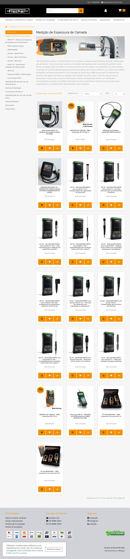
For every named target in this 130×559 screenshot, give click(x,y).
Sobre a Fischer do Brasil (15, 518)
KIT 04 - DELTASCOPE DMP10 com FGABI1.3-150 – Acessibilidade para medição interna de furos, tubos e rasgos (80, 247)
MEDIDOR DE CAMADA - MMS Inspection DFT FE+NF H (80, 131)
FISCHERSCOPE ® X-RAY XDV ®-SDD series (18, 96)
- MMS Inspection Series (14, 46)
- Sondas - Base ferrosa (14, 53)
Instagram (92, 521)
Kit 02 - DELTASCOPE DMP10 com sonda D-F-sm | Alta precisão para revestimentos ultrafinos (111, 189)
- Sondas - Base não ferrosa (15, 57)
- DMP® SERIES (11, 50)
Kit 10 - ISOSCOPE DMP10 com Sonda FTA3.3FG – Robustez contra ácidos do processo (80, 359)
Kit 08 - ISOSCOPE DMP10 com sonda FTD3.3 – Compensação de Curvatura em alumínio (111, 303)
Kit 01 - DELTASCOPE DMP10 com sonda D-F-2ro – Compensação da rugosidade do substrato (80, 189)
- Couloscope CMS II (13, 78)
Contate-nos (53, 518)
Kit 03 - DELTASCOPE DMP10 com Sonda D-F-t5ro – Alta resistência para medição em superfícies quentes (49, 246)
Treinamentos (10, 109)
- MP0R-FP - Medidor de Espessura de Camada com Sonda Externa (18, 41)
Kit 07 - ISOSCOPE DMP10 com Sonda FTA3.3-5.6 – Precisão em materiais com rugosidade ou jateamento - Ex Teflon (80, 304)
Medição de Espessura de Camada (22, 27)
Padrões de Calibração (13, 88)
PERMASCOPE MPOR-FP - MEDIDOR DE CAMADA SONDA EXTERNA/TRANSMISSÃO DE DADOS (49, 189)
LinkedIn (92, 524)
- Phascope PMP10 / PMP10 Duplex (18, 74)
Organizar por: (73, 93)
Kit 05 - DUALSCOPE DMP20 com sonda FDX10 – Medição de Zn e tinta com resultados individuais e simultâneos (111, 246)
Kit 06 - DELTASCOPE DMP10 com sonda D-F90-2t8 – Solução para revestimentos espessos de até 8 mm (49, 303)
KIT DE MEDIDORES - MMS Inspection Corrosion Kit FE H (49, 472)
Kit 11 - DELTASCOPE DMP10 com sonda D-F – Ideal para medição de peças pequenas (111, 359)
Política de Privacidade (15, 524)
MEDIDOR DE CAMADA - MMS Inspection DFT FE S (49, 415)
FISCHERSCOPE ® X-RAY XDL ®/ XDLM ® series (16, 83)
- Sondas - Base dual (13, 61)
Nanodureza (9, 105)
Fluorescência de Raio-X (14, 92)
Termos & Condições (13, 527)
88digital (121, 551)
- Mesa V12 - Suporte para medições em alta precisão (15, 66)
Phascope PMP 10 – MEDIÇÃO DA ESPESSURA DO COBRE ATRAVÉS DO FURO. (80, 416)
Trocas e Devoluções (14, 521)
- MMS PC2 (9, 71)
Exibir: (107, 93)
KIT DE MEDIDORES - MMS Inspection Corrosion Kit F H (111, 415)
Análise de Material (11, 101)
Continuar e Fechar (54, 549)
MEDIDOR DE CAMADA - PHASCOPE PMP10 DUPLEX (111, 131)
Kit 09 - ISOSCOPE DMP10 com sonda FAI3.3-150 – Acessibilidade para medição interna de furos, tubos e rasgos (49, 361)
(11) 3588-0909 (53, 521)
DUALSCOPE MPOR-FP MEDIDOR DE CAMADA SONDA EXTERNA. (49, 132)
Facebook (92, 518)
